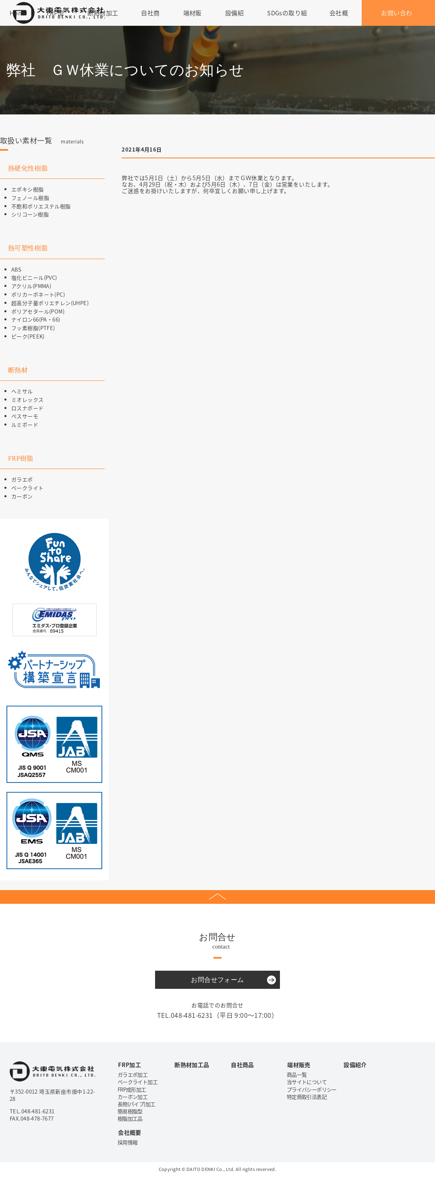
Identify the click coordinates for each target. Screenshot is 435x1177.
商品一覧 (297, 1074)
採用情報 (127, 1142)
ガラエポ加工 (132, 1074)
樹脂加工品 (130, 1118)
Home (18, 12)
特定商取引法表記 (307, 1096)
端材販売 (299, 1064)
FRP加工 (129, 1064)
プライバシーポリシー (312, 1089)
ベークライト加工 (137, 1082)
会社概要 (129, 1132)
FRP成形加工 (132, 1089)
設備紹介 (355, 1064)
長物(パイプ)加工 (136, 1104)
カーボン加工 (132, 1096)
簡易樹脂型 (130, 1111)
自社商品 (242, 1064)
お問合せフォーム (217, 979)
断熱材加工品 (191, 1064)
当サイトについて (307, 1082)
